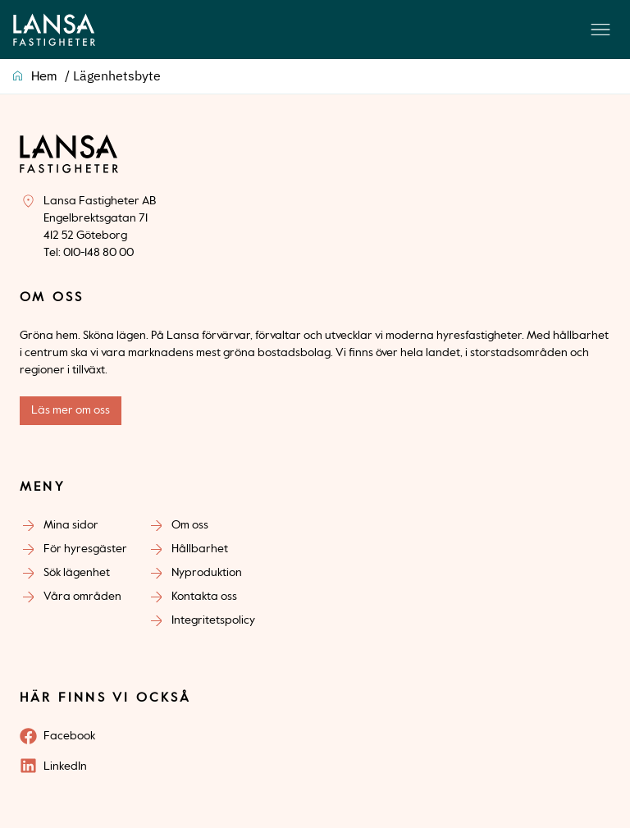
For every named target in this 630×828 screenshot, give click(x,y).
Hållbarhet (199, 549)
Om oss (189, 525)
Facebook (69, 736)
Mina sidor (70, 525)
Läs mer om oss (70, 410)
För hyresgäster (85, 549)
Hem (44, 77)
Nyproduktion (206, 573)
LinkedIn (65, 766)
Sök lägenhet (76, 573)
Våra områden (82, 596)
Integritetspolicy (213, 620)
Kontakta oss (204, 596)
